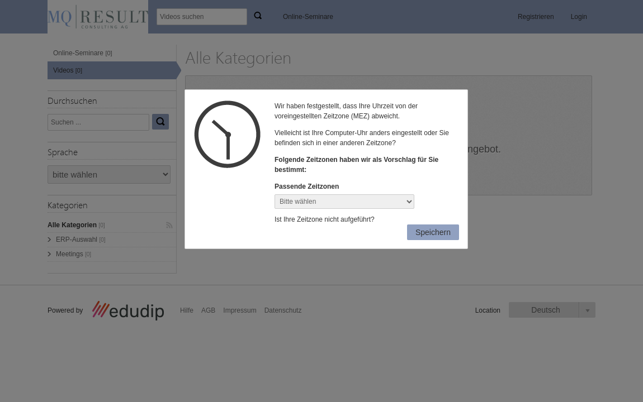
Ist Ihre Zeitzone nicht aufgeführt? (325, 219)
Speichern (433, 232)
